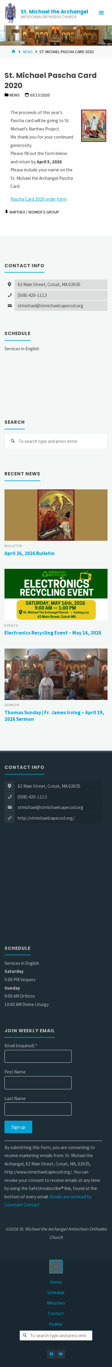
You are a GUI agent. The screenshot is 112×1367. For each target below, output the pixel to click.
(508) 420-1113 (32, 295)
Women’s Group (43, 212)
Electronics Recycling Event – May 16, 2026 (52, 632)
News (28, 51)
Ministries (56, 1303)
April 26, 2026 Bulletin (29, 553)
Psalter (56, 1324)
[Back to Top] (56, 1267)
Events (11, 625)
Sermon (11, 705)
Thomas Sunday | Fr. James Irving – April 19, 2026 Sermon (54, 715)
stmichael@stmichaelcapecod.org (50, 305)
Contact (56, 1313)
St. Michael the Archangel (54, 11)
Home (56, 1282)
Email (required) (20, 1045)
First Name (15, 1072)
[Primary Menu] (101, 12)
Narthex (17, 212)
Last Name (15, 1098)
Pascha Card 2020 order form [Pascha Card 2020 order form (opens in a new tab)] (38, 199)
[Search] (12, 441)
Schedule (56, 1292)
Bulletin (13, 545)
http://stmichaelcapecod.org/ (46, 818)
